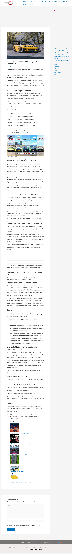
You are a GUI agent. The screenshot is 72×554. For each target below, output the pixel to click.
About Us (23, 543)
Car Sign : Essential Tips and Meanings (61, 60)
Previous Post (4, 492)
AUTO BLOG (26, 2)
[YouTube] (61, 543)
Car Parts (55, 70)
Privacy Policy (39, 543)
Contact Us (31, 4)
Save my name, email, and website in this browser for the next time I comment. (24, 526)
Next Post (47, 492)
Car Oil (54, 68)
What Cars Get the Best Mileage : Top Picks (61, 50)
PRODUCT (33, 2)
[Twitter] (59, 543)
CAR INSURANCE (42, 2)
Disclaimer (33, 543)
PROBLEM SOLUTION (54, 2)
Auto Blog (9, 66)
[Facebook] (58, 543)
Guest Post (25, 4)
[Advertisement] (25, 18)
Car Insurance (56, 66)
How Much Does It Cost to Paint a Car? (61, 48)
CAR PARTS (64, 2)
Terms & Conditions (46, 543)
